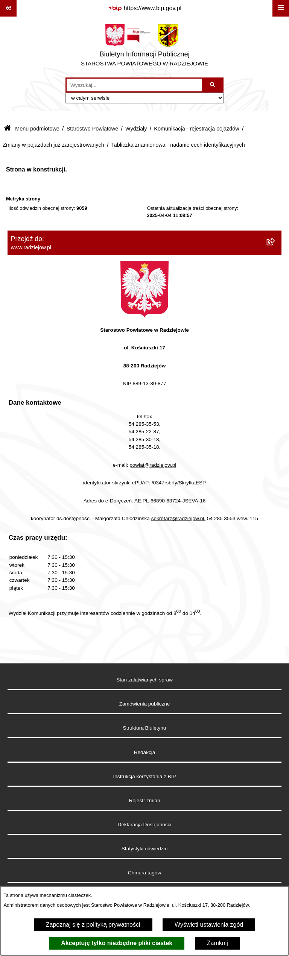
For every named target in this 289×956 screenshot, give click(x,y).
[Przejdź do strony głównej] (144, 47)
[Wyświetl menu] (280, 8)
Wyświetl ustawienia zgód (209, 924)
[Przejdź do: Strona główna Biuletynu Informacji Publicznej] (7, 128)
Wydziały (136, 129)
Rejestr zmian (144, 800)
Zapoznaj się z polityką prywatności (93, 924)
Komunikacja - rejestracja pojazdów (196, 129)
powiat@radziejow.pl (152, 465)
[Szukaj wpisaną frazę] (213, 85)
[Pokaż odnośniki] (8, 8)
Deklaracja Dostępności (145, 824)
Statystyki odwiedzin (144, 848)
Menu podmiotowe (37, 129)
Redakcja (144, 752)
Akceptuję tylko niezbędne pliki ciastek (116, 943)
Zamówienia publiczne (144, 704)
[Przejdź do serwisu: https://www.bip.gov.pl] (144, 8)
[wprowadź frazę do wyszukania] (134, 85)
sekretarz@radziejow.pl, (178, 518)
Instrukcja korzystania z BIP (144, 776)
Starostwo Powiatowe (93, 129)
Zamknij (217, 943)
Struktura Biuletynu (144, 728)
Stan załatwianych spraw (144, 680)
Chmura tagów (144, 873)
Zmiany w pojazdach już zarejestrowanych (53, 145)
